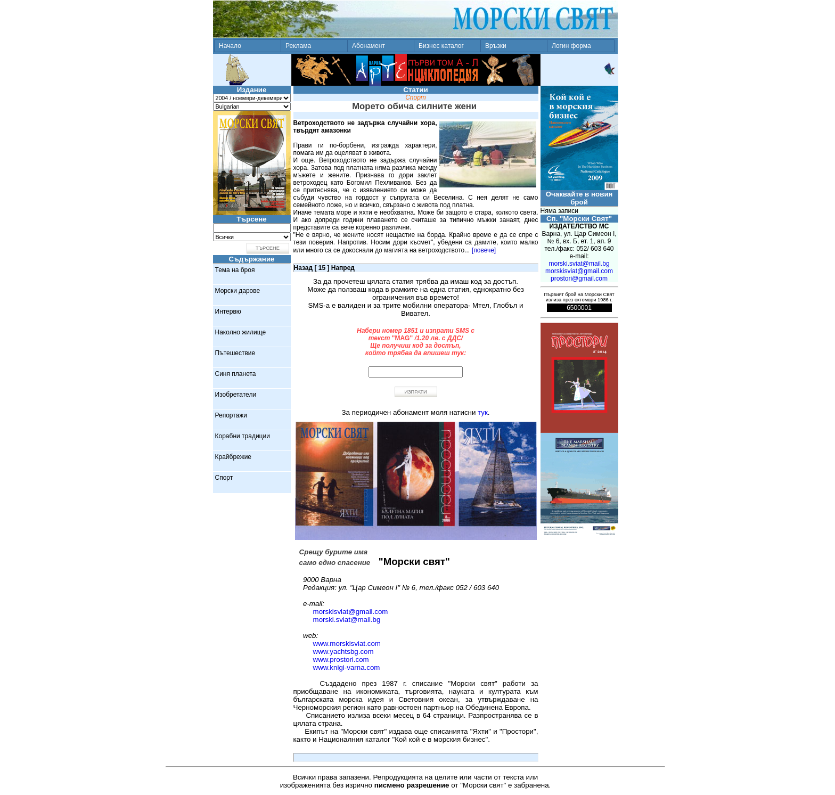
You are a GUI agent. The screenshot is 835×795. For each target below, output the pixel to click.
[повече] (484, 250)
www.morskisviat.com (347, 644)
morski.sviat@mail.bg (347, 620)
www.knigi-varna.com (346, 667)
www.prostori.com (341, 659)
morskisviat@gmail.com (350, 612)
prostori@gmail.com (579, 278)
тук (483, 412)
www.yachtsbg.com (343, 651)
